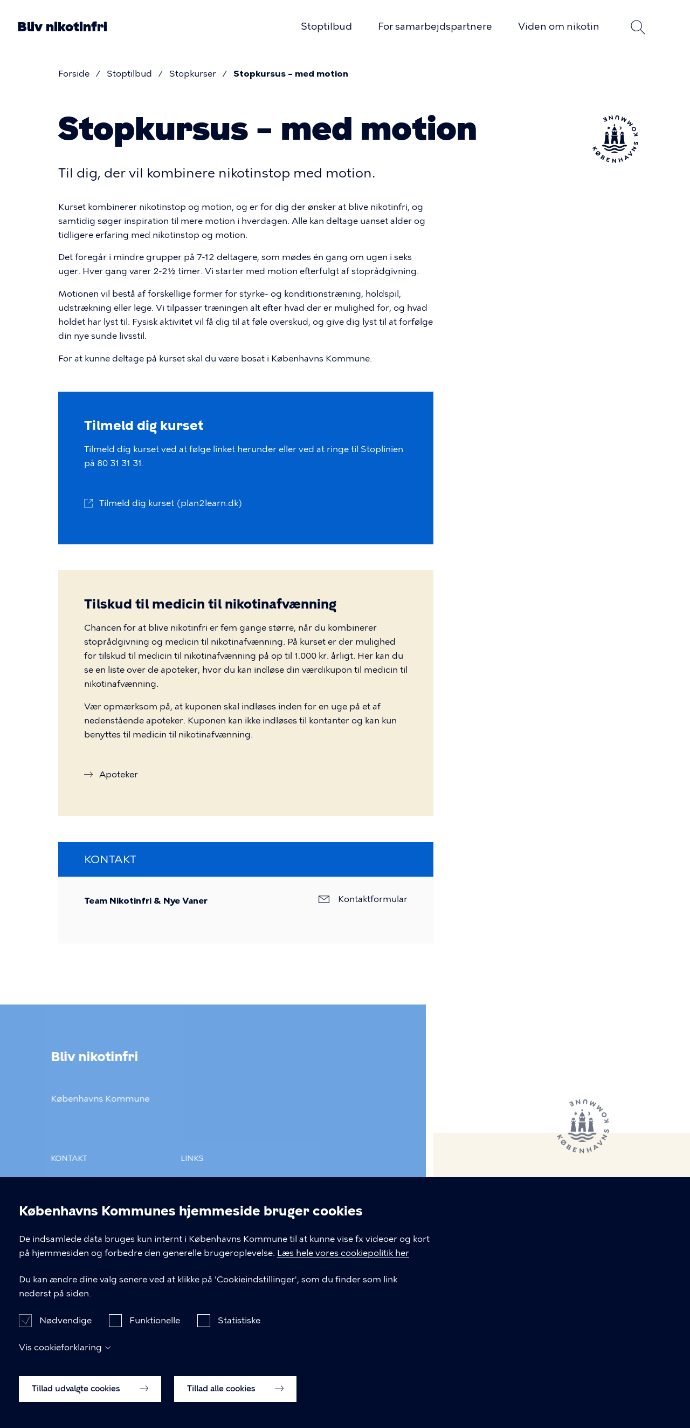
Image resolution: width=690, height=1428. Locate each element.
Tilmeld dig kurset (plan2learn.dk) (171, 503)
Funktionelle (154, 1331)
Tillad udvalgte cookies (90, 1399)
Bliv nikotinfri (62, 27)
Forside (73, 74)
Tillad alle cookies (235, 1399)
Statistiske (239, 1331)
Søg (638, 27)
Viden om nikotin (558, 26)
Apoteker (118, 774)
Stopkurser (192, 74)
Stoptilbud (326, 26)
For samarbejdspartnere (435, 26)
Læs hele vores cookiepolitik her (343, 1264)
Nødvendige (65, 1331)
